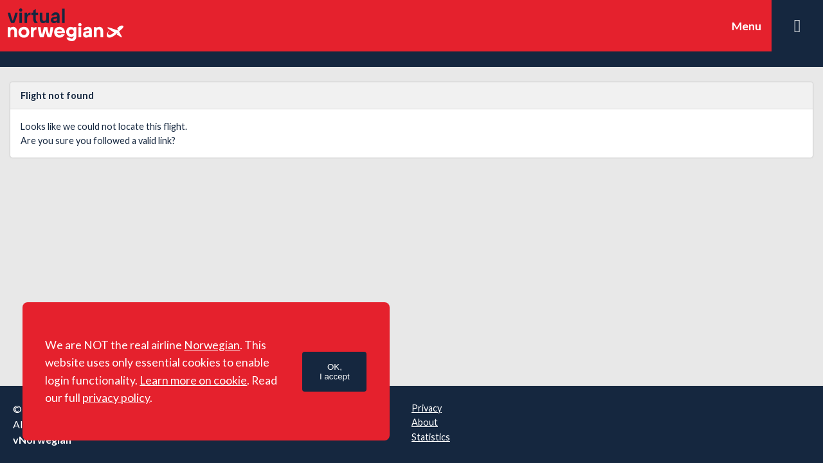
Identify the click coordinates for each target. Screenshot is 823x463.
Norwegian (212, 345)
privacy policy (116, 397)
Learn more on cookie (193, 380)
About (425, 422)
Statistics (431, 436)
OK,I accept (335, 371)
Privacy (427, 408)
